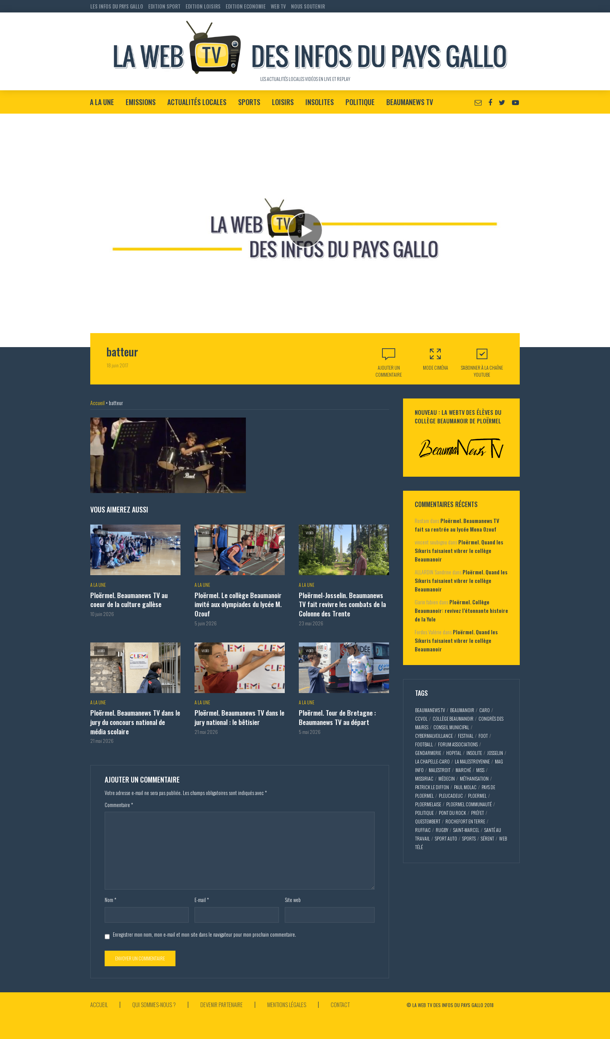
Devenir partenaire (228, 1000)
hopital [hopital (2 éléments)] (453, 752)
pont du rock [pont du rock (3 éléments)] (452, 812)
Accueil (97, 402)
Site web (293, 896)
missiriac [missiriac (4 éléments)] (424, 778)
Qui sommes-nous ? (156, 1000)
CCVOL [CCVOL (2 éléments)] (421, 718)
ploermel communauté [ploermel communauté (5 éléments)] (469, 804)
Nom (110, 896)
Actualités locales (196, 102)
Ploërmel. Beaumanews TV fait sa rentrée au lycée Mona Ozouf (457, 524)
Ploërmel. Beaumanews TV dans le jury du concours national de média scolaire (133, 718)
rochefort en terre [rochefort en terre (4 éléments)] (465, 821)
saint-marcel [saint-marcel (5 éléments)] (466, 830)
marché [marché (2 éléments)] (463, 770)
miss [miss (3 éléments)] (480, 770)
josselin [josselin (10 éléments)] (495, 752)
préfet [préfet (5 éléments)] (477, 812)
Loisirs (283, 102)
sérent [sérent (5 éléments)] (487, 838)
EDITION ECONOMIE (246, 6)
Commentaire (119, 801)
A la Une (102, 102)
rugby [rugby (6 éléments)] (442, 830)
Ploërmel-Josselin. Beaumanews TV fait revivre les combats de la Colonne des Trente (343, 603)
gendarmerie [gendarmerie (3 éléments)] (428, 752)
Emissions (141, 102)
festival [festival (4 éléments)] (465, 735)
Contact (354, 1000)
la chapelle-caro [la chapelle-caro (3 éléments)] (432, 761)
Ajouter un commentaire (388, 371)
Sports (249, 102)
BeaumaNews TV (409, 102)
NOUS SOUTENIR (308, 6)
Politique (360, 102)
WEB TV (278, 6)
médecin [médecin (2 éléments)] (446, 778)
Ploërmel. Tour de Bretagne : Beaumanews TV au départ (336, 714)
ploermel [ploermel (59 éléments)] (477, 795)
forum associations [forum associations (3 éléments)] (458, 744)
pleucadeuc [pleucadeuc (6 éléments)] (451, 795)
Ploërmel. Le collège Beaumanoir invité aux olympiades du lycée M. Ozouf (237, 603)
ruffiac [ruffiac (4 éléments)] (423, 830)
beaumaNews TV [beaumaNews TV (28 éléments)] (430, 710)
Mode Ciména (435, 359)
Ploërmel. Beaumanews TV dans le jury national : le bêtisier (238, 714)
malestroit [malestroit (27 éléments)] (439, 770)
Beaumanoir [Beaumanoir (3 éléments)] (462, 710)
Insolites (319, 102)
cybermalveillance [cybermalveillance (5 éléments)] (434, 735)
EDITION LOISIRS (203, 6)
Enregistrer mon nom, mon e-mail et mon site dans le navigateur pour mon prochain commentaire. (204, 930)
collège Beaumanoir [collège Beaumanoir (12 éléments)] (453, 718)
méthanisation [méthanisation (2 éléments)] (474, 778)
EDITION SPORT (164, 6)
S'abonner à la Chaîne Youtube (482, 362)
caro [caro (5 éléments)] (484, 710)
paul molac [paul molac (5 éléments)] (465, 787)
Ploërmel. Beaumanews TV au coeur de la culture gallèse (127, 599)
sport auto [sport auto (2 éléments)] (446, 838)
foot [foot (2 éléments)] (483, 735)
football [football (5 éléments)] (424, 744)
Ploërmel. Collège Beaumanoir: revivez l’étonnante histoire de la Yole (461, 610)
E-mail (202, 896)
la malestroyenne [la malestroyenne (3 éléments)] (472, 761)
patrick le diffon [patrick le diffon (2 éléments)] (432, 787)
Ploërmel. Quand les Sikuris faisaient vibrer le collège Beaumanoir (459, 550)
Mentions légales (297, 1000)
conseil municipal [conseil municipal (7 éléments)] (451, 727)
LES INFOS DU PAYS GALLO (116, 6)
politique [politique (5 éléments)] (424, 812)
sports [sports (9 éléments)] (469, 838)
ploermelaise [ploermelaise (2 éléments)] (428, 804)
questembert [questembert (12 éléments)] (427, 821)
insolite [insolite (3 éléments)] (474, 752)
